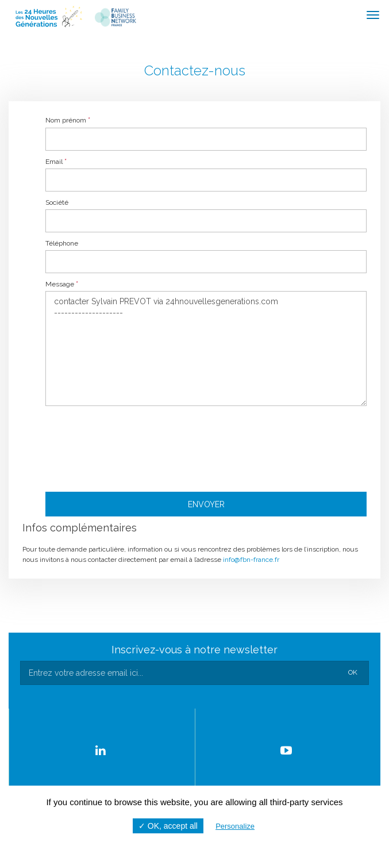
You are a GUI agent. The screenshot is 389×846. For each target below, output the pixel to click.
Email (56, 162)
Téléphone (61, 243)
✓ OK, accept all (168, 825)
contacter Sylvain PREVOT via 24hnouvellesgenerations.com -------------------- (206, 348)
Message (61, 284)
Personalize (235, 826)
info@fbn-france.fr (251, 560)
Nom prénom (67, 120)
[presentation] (206, 446)
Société (56, 202)
